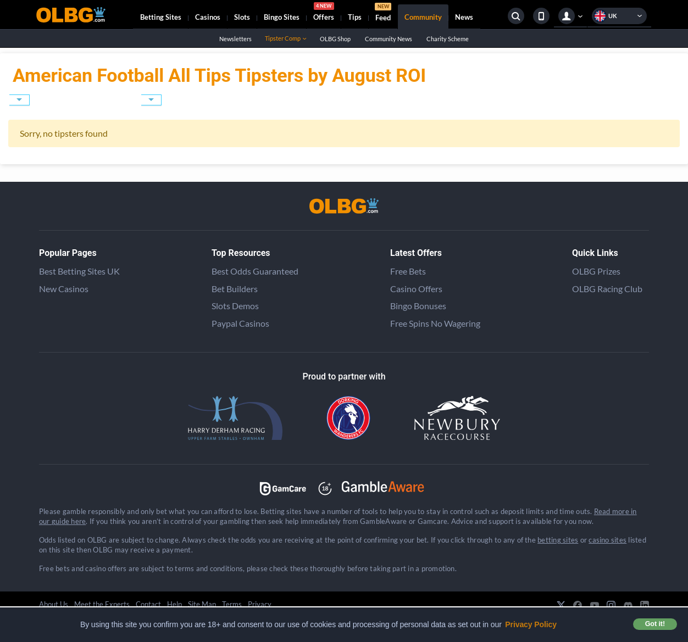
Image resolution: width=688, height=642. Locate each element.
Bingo (281, 17)
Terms (232, 604)
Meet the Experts (102, 604)
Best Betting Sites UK (79, 271)
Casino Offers (416, 288)
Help (174, 604)
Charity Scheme (447, 38)
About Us (53, 604)
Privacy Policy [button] (531, 624)
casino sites (607, 539)
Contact (148, 604)
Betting (160, 17)
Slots (242, 17)
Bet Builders (235, 288)
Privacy (259, 604)
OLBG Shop (335, 38)
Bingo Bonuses (418, 305)
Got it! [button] (655, 624)
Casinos (207, 17)
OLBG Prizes (596, 271)
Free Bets (408, 271)
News (464, 17)
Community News (388, 38)
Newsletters (235, 38)
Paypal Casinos (240, 323)
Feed (383, 13)
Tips (355, 17)
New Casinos (63, 288)
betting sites (557, 539)
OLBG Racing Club (607, 288)
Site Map (202, 604)
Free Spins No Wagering (435, 323)
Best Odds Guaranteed (255, 271)
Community (423, 17)
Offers (323, 13)
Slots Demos (235, 305)
